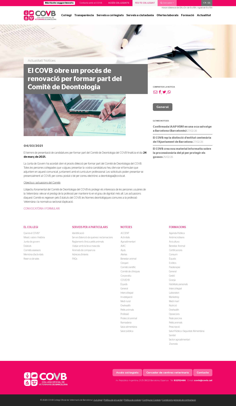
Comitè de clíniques (130, 271)
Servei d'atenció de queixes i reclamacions (92, 237)
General (162, 107)
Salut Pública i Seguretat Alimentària (186, 331)
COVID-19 (125, 280)
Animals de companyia (83, 250)
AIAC (123, 246)
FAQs (74, 259)
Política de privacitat (113, 400)
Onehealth (126, 305)
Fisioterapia (174, 267)
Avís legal (98, 400)
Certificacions (175, 250)
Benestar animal (128, 259)
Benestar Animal (177, 246)
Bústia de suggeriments (59, 3)
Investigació (126, 297)
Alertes (124, 254)
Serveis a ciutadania (140, 15)
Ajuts (123, 250)
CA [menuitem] (204, 3)
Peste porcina (175, 318)
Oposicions (174, 314)
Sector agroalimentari (179, 340)
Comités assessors (32, 250)
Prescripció (174, 327)
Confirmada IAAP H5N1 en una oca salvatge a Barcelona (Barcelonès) (182, 128)
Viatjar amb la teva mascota (86, 246)
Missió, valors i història (34, 237)
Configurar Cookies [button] (151, 400)
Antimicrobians (176, 237)
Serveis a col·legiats (110, 15)
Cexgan (124, 263)
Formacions (177, 227)
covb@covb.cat (203, 380)
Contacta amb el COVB (91, 3)
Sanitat (172, 335)
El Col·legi (31, 227)
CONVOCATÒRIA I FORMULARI (42, 208)
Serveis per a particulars (90, 227)
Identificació (78, 233)
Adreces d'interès (80, 254)
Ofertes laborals (167, 15)
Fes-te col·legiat (145, 3)
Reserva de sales (31, 259)
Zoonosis (173, 344)
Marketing (174, 297)
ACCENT (125, 233)
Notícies (126, 227)
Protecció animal (129, 318)
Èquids (124, 284)
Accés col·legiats (118, 3)
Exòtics (172, 263)
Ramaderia (126, 323)
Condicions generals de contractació (179, 400)
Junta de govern (32, 242)
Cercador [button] (166, 3)
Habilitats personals (178, 284)
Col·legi (66, 15)
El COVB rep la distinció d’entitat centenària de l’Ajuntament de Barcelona (182, 139)
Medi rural (126, 301)
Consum (173, 254)
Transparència (84, 15)
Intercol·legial (127, 293)
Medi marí (174, 301)
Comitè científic (128, 267)
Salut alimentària (129, 327)
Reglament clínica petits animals (88, 242)
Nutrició (173, 305)
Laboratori (174, 293)
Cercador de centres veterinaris (167, 372)
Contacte (203, 372)
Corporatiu (126, 276)
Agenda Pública (177, 233)
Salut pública (127, 331)
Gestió (172, 276)
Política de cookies (132, 400)
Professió (125, 314)
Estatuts (27, 246)
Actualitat (204, 15)
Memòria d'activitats (33, 254)
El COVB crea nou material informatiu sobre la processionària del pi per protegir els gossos (182, 152)
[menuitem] (205, 3)
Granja (172, 280)
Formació (187, 15)
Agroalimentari (128, 242)
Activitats (125, 237)
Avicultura (174, 242)
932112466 (180, 380)
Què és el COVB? (32, 233)
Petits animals (127, 310)
